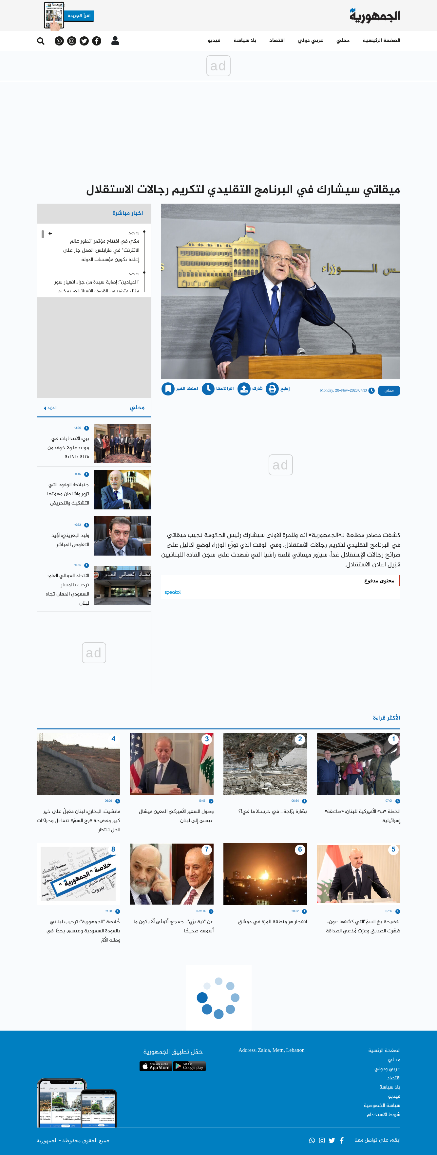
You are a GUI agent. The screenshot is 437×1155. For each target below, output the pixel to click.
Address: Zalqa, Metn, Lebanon (271, 1050)
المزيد (50, 408)
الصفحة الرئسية (384, 1050)
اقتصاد (277, 40)
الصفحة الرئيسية (381, 40)
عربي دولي (310, 40)
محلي (343, 40)
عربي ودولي (387, 1069)
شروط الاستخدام (383, 1114)
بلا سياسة (245, 40)
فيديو (214, 40)
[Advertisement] (218, 131)
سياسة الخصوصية (382, 1105)
